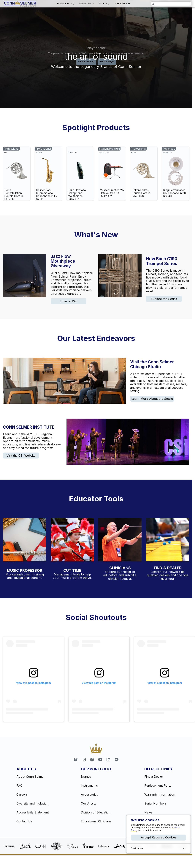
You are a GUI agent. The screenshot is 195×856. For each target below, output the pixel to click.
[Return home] (20, 3)
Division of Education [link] (95, 812)
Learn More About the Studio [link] (152, 398)
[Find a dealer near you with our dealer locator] (167, 539)
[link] (16, 174)
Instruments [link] (89, 785)
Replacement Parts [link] (157, 785)
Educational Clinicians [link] (96, 821)
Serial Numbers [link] (155, 803)
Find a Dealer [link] (153, 776)
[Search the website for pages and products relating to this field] (171, 3)
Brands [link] (86, 776)
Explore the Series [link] (164, 299)
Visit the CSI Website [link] (21, 455)
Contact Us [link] (24, 821)
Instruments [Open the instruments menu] (66, 3)
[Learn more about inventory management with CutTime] (72, 540)
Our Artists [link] (88, 803)
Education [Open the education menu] (86, 3)
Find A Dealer (122, 3)
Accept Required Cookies (158, 837)
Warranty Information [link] (159, 794)
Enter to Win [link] (68, 301)
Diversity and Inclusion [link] (32, 803)
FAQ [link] (19, 785)
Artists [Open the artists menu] (104, 3)
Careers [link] (22, 794)
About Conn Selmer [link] (30, 776)
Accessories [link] (89, 794)
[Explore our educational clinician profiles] (120, 539)
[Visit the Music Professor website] (24, 540)
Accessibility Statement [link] (32, 812)
